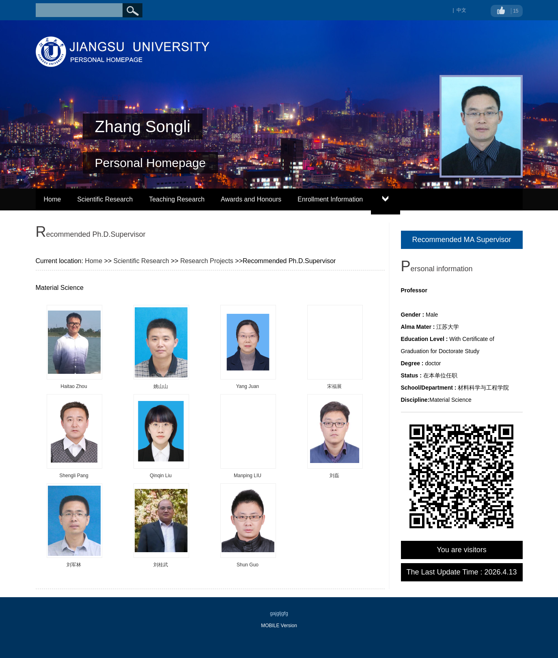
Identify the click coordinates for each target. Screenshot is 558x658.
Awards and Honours (251, 199)
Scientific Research (105, 199)
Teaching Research (177, 199)
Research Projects (206, 260)
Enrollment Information (330, 199)
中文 (461, 10)
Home (52, 199)
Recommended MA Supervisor (461, 240)
